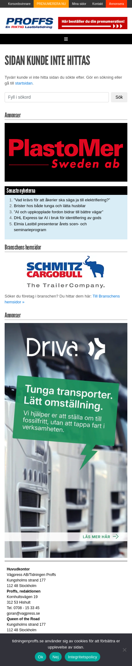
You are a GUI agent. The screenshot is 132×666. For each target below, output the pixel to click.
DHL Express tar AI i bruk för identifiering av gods (57, 217)
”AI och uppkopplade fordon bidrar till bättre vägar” (58, 212)
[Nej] (124, 650)
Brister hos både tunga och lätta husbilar (50, 205)
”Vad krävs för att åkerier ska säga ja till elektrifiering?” (62, 200)
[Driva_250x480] (66, 440)
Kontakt (98, 4)
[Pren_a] (92, 22)
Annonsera (116, 4)
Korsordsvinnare (19, 4)
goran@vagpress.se (23, 613)
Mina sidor (79, 4)
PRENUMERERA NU (51, 4)
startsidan (23, 83)
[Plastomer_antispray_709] (66, 152)
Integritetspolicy (82, 657)
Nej (55, 657)
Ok (40, 657)
